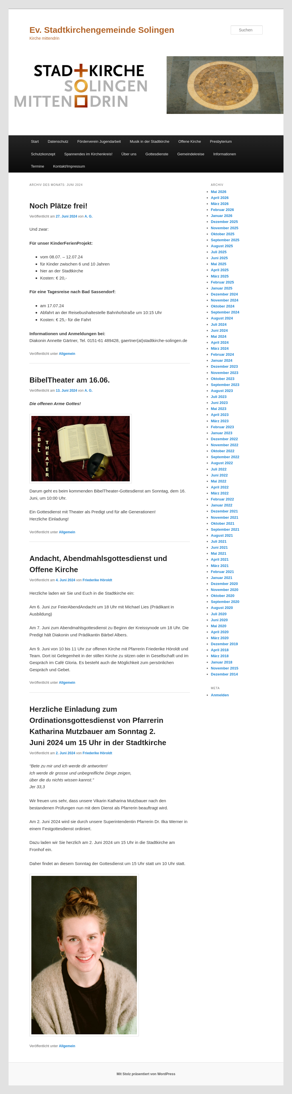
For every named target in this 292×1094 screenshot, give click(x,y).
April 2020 (220, 632)
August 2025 (222, 246)
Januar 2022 (221, 505)
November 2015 (224, 668)
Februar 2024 (222, 354)
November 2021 (224, 517)
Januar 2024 (221, 360)
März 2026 (220, 204)
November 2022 (224, 445)
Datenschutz (58, 141)
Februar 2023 (222, 427)
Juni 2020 (219, 620)
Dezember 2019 (224, 644)
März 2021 (220, 566)
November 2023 (224, 373)
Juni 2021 (219, 547)
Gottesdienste (156, 154)
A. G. (89, 216)
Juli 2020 (219, 614)
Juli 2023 (219, 397)
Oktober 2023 (222, 379)
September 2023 (225, 385)
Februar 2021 (222, 572)
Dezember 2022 (224, 439)
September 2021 (225, 529)
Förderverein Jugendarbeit (99, 141)
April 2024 (220, 342)
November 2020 (224, 590)
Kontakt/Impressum (69, 166)
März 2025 (220, 276)
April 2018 (220, 650)
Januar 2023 (221, 433)
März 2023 (220, 421)
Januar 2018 (221, 662)
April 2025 (220, 270)
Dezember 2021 (224, 511)
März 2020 (220, 638)
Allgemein (67, 354)
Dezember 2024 (224, 294)
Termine (37, 166)
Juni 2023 (219, 403)
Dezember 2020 (224, 584)
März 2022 (220, 493)
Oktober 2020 (222, 596)
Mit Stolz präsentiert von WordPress (146, 1074)
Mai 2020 (218, 626)
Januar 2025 (221, 288)
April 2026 (220, 198)
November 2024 (224, 300)
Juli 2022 (219, 469)
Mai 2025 (218, 264)
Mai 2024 (218, 336)
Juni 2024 (219, 330)
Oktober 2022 (222, 451)
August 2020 (222, 608)
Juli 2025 (219, 252)
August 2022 (222, 463)
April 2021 (220, 559)
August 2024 (222, 318)
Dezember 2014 (224, 674)
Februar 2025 (222, 282)
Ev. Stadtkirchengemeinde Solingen (101, 30)
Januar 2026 (221, 216)
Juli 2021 (219, 541)
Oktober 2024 (222, 306)
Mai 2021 (218, 553)
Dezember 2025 (224, 222)
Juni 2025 (219, 258)
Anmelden (220, 695)
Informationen (224, 154)
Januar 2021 (221, 578)
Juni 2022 (219, 475)
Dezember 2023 (224, 366)
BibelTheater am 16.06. (69, 380)
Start (34, 141)
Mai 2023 (218, 409)
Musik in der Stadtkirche (149, 141)
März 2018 (220, 656)
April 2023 (220, 415)
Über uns (129, 154)
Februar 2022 (222, 499)
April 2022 (220, 487)
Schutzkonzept (43, 154)
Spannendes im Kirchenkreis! (88, 154)
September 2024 (225, 312)
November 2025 (224, 228)
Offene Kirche (189, 141)
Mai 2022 (218, 481)
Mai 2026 (218, 192)
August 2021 (222, 535)
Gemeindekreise (190, 154)
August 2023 (222, 391)
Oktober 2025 (222, 234)
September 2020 (225, 602)
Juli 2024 (219, 324)
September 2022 (225, 457)
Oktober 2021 (222, 523)
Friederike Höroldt (97, 580)
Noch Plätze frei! (58, 206)
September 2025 (225, 240)
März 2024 (220, 348)
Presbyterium (221, 141)
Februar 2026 (222, 210)
